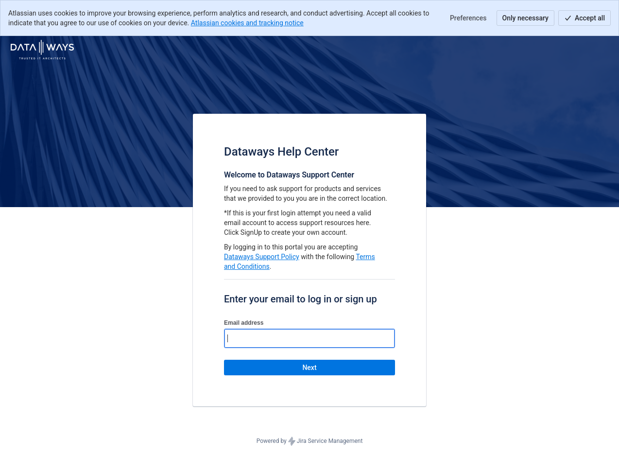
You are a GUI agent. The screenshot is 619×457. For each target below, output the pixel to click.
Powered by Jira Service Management (310, 441)
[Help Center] (42, 49)
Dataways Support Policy (261, 257)
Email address (243, 322)
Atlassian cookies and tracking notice (247, 23)
